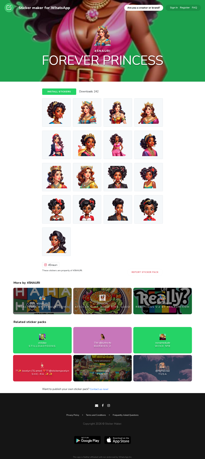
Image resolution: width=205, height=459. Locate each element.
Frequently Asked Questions (126, 415)
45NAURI (102, 50)
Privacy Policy (72, 415)
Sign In (174, 7)
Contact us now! (99, 389)
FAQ (194, 7)
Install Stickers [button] (59, 91)
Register (185, 7)
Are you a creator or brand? (143, 7)
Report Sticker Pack (145, 272)
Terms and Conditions (96, 415)
